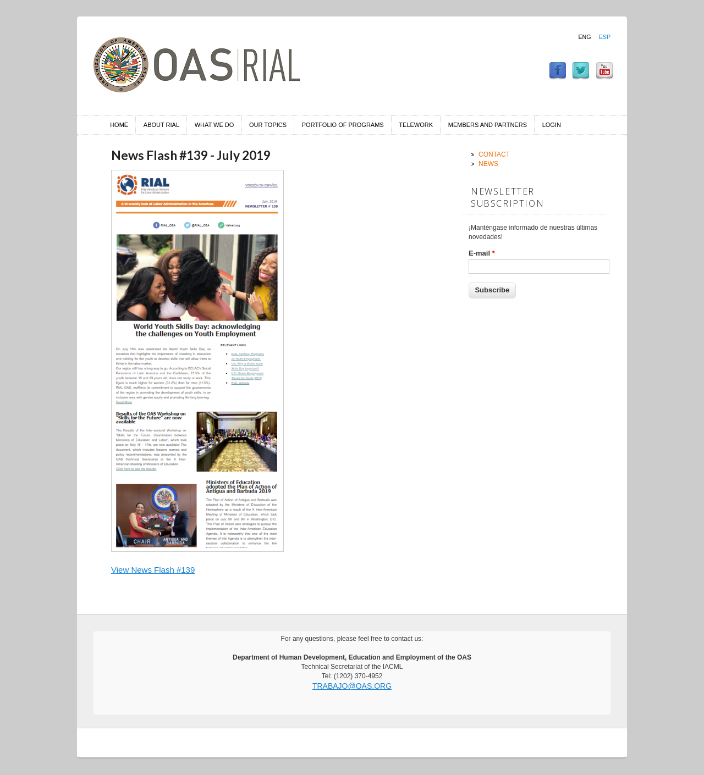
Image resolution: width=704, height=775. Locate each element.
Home (119, 124)
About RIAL (161, 124)
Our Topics (268, 124)
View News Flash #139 (153, 569)
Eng (584, 37)
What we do (214, 124)
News (488, 164)
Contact (494, 154)
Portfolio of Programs (343, 124)
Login (551, 124)
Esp (604, 37)
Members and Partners (487, 124)
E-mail (482, 253)
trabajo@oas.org (352, 686)
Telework (416, 124)
